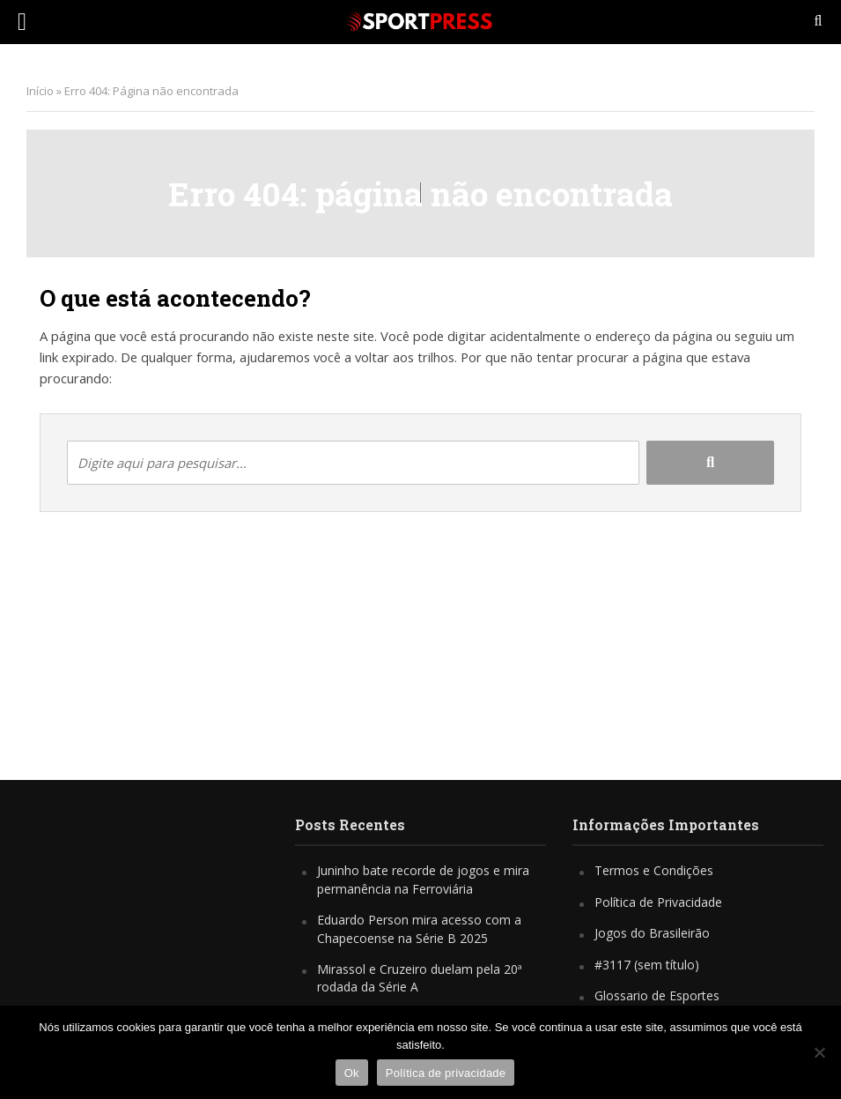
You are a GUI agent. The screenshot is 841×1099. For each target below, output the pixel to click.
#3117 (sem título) (646, 964)
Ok (351, 1073)
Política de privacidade (446, 1073)
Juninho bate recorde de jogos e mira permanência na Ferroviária (423, 879)
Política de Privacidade (658, 902)
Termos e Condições (653, 870)
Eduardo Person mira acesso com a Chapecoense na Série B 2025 (419, 928)
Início (40, 91)
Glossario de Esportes (656, 995)
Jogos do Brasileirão (652, 932)
